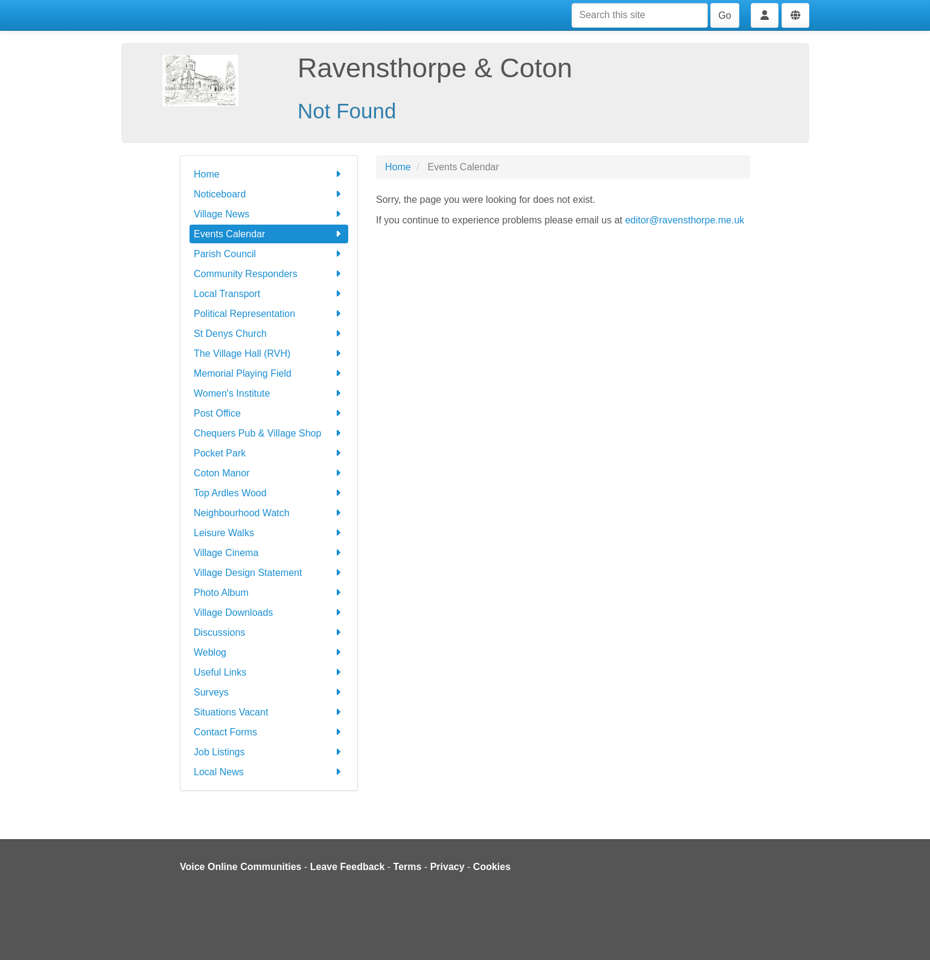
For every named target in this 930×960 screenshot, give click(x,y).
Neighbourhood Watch (269, 513)
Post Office (269, 413)
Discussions (269, 632)
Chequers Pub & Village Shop (269, 433)
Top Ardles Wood (269, 493)
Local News (269, 772)
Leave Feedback (347, 867)
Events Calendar (269, 234)
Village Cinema (269, 553)
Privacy (447, 867)
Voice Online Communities (241, 867)
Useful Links (269, 672)
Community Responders (269, 274)
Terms (407, 867)
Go (724, 15)
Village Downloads (269, 612)
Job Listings (269, 752)
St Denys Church (269, 334)
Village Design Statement (269, 573)
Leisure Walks (269, 533)
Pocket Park (269, 453)
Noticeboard (269, 194)
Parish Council (269, 254)
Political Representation (269, 314)
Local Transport (269, 294)
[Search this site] (640, 15)
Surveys (269, 692)
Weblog (269, 652)
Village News (269, 214)
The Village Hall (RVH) (269, 353)
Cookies (492, 867)
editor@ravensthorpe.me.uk (685, 220)
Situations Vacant (269, 712)
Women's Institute (269, 393)
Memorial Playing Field (269, 373)
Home (269, 174)
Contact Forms (269, 732)
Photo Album (269, 593)
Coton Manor (269, 473)
